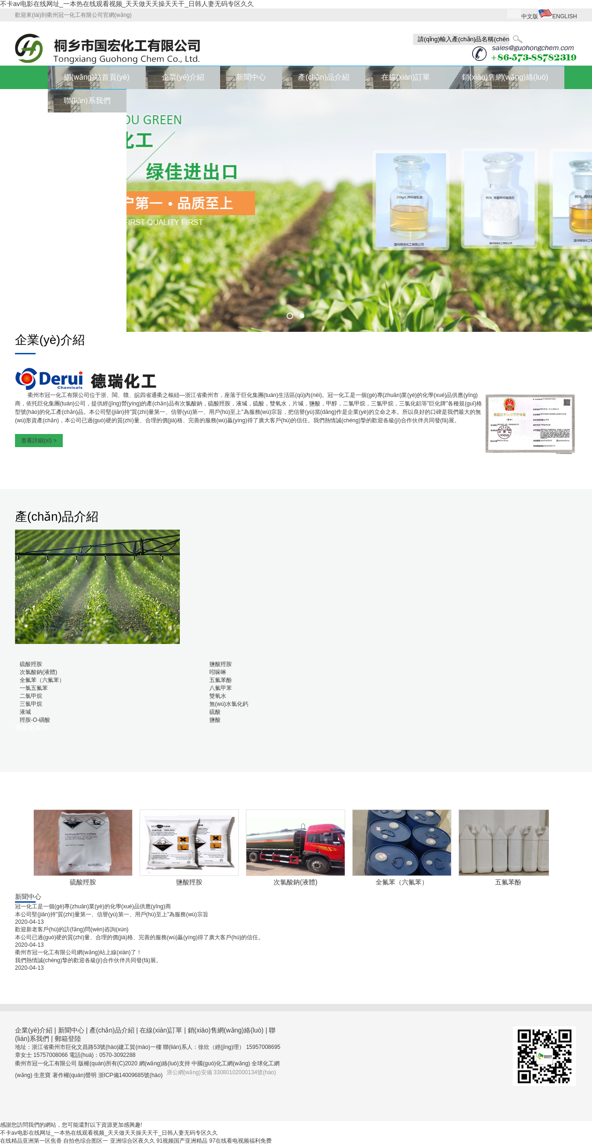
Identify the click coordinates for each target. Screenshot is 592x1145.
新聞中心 (251, 77)
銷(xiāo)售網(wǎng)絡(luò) (505, 77)
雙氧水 (217, 696)
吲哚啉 (217, 672)
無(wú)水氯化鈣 (228, 704)
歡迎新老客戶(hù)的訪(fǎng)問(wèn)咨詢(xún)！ (71, 929)
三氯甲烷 (31, 704)
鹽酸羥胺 (220, 664)
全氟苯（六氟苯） (42, 680)
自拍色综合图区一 (85, 1141)
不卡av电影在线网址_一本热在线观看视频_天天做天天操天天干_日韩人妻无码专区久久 (127, 3)
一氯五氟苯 (34, 688)
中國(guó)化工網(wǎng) (221, 1063)
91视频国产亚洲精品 (181, 1141)
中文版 (529, 16)
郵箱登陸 (68, 1038)
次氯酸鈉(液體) (38, 672)
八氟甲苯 (220, 688)
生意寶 (42, 1075)
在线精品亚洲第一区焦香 (31, 1141)
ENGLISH (564, 16)
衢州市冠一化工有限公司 (58, 395)
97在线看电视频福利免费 (240, 1141)
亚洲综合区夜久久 (132, 1141)
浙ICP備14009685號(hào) (130, 1075)
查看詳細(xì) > (39, 440)
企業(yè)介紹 (183, 77)
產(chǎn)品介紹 (323, 77)
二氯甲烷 (31, 696)
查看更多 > (31, 728)
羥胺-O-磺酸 (35, 720)
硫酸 (215, 712)
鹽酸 (215, 720)
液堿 (25, 712)
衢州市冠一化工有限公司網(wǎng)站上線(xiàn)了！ (78, 952)
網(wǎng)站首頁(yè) (97, 77)
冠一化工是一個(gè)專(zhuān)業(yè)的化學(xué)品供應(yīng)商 (93, 906)
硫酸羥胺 (31, 664)
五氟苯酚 (220, 680)
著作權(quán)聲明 (75, 1075)
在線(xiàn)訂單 (405, 77)
